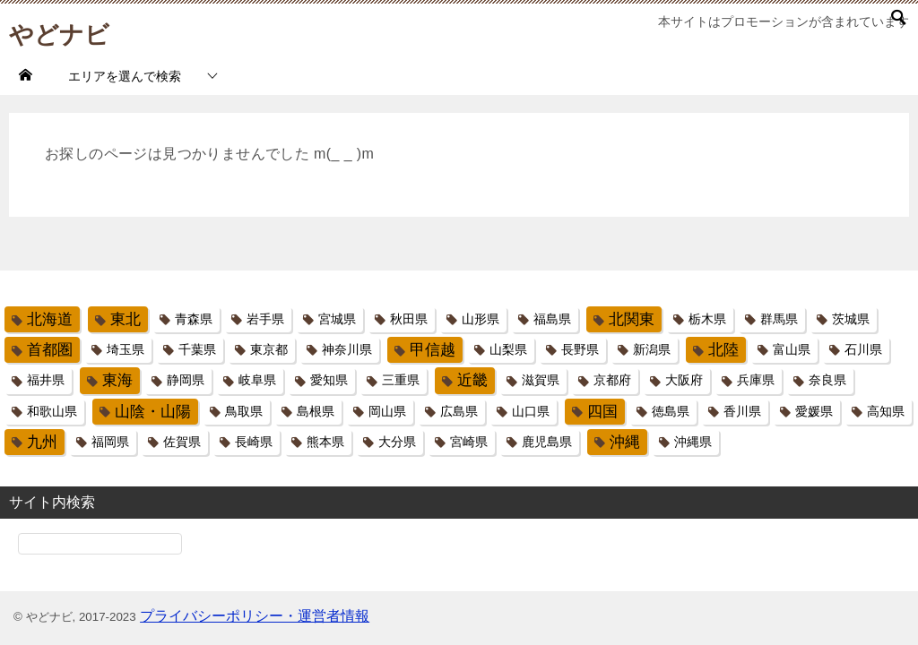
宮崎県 (469, 441)
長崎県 (254, 441)
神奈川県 (347, 349)
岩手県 (265, 319)
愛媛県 (814, 411)
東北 (125, 319)
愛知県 (329, 380)
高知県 (886, 411)
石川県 (863, 349)
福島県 (552, 319)
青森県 (193, 319)
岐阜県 (257, 380)
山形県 (480, 319)
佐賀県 (182, 441)
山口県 (531, 411)
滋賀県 (540, 380)
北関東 (631, 319)
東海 (117, 380)
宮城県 (337, 319)
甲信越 (432, 349)
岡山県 (387, 411)
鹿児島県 (547, 441)
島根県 (315, 411)
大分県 (397, 441)
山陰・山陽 (153, 411)
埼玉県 (125, 349)
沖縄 (625, 442)
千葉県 (197, 349)
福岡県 (110, 441)
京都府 (612, 380)
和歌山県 (52, 411)
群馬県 (779, 319)
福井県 (46, 380)
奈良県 (827, 380)
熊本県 (325, 441)
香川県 (742, 411)
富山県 (791, 349)
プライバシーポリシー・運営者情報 (254, 616)
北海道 (50, 319)
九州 (42, 442)
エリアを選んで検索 (124, 76)
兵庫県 (756, 380)
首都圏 (50, 349)
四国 (602, 411)
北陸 (723, 349)
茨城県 (851, 319)
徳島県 (670, 411)
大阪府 (684, 380)
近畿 (472, 380)
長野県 (580, 349)
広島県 (459, 411)
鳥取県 (244, 411)
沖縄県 (693, 441)
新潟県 (652, 349)
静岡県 (185, 380)
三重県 (401, 380)
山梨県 (508, 349)
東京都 (269, 349)
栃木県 (707, 319)
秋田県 (409, 319)
